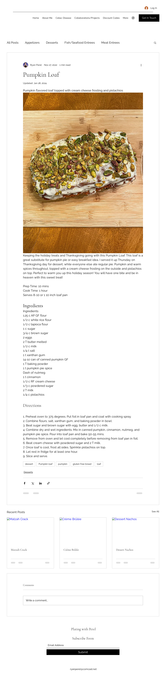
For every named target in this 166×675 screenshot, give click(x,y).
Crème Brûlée (71, 549)
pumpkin (62, 464)
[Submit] (83, 652)
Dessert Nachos (124, 549)
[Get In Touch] (149, 18)
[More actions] (141, 65)
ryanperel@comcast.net (83, 669)
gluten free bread (82, 464)
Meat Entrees (110, 42)
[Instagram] (133, 18)
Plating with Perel (83, 629)
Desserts (52, 42)
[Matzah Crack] (30, 531)
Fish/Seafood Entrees (80, 42)
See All (155, 511)
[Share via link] (48, 483)
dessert (29, 464)
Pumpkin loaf (46, 464)
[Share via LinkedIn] (40, 483)
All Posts (12, 42)
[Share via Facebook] (24, 483)
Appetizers (32, 42)
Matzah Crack (19, 549)
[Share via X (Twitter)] (32, 483)
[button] (155, 42)
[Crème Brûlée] (83, 531)
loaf (99, 464)
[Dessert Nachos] (135, 531)
